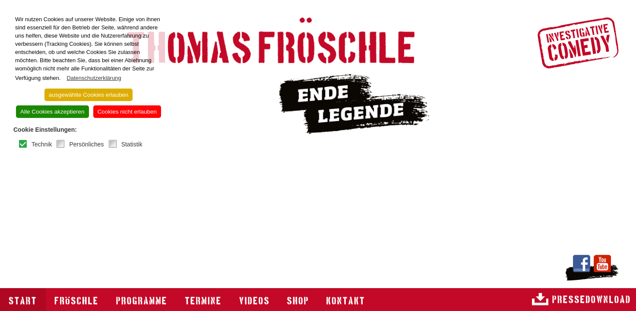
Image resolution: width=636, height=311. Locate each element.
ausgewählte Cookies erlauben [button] (89, 95)
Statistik (131, 144)
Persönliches (86, 144)
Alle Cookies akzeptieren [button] (52, 111)
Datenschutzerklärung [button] (93, 78)
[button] (62, 78)
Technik (42, 144)
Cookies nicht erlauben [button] (127, 111)
